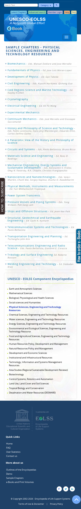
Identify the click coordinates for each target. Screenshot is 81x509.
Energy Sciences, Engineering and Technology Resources (37, 323)
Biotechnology (16, 374)
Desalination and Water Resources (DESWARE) (32, 392)
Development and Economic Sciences (28, 352)
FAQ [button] (74, 12)
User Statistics (13, 451)
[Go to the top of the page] (75, 501)
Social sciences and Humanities (25, 302)
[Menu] (66, 37)
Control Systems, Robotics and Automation (31, 379)
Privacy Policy (56, 503)
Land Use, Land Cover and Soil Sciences (29, 383)
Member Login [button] (55, 12)
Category (46, 5)
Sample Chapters (14, 477)
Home (9, 443)
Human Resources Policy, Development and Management (38, 343)
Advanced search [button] (37, 12)
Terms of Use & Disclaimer (31, 503)
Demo (9, 473)
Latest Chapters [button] (18, 12)
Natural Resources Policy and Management (31, 348)
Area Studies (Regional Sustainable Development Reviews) (38, 369)
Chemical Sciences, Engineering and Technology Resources (38, 314)
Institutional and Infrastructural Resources (30, 357)
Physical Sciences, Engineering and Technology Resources (35, 308)
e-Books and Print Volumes (20, 482)
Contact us (11, 455)
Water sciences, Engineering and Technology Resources (37, 319)
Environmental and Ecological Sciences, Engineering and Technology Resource (37, 330)
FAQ (8, 447)
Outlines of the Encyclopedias (21, 469)
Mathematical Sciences (20, 293)
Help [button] (67, 12)
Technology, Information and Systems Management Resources (35, 364)
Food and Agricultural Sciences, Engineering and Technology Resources (39, 338)
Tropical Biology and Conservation (26, 388)
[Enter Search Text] (21, 5)
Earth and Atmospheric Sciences (25, 288)
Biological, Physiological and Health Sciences (31, 297)
